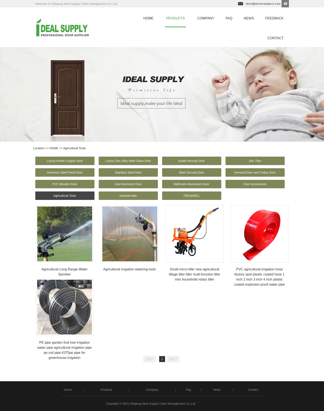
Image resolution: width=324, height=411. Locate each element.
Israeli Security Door (191, 161)
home (148, 18)
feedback (274, 18)
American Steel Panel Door (65, 172)
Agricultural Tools (64, 195)
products (175, 18)
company (205, 18)
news (249, 18)
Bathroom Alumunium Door (191, 184)
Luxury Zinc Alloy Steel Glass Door (128, 161)
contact (275, 38)
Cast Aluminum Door (128, 184)
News (217, 389)
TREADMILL (191, 195)
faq (229, 18)
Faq (188, 389)
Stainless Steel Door (128, 172)
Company (152, 389)
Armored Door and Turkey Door (255, 172)
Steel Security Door (191, 172)
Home (68, 389)
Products (106, 389)
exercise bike (128, 195)
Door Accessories (255, 184)
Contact (253, 389)
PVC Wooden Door (64, 184)
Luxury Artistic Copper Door (65, 161)
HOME (53, 148)
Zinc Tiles (255, 161)
